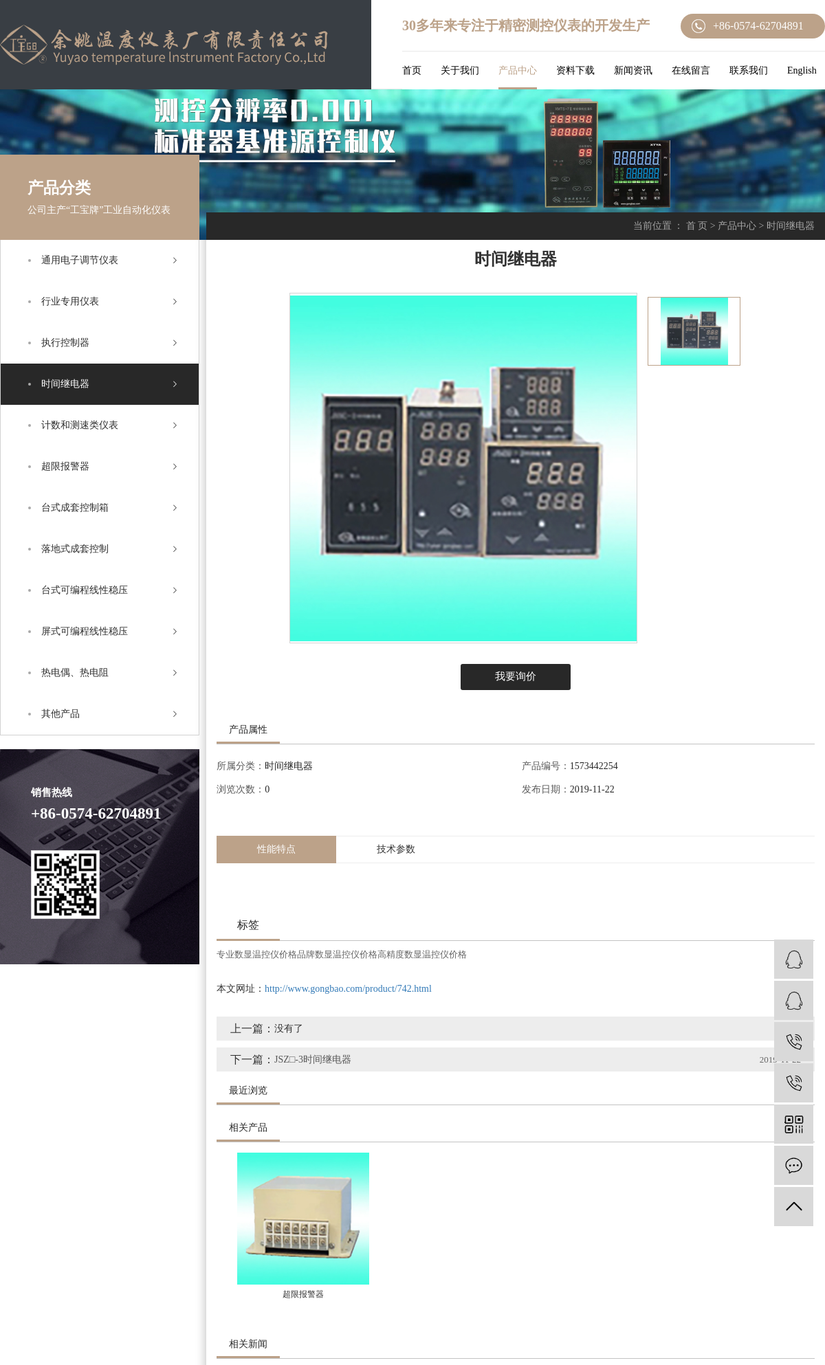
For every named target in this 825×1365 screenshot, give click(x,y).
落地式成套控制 (75, 549)
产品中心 (517, 70)
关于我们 (460, 70)
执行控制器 (65, 342)
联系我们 (748, 70)
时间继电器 (65, 384)
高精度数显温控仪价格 (422, 954)
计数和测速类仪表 (79, 425)
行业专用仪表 (70, 301)
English (802, 70)
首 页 (697, 226)
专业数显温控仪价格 (257, 954)
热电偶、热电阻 (75, 672)
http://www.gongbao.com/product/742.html (348, 989)
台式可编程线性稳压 (84, 590)
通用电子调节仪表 (79, 260)
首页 (411, 70)
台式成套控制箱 (75, 507)
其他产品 (60, 714)
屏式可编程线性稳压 (84, 631)
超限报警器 (65, 466)
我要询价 (515, 676)
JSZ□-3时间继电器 (312, 1059)
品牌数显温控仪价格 (337, 954)
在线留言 (691, 70)
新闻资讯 (633, 70)
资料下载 (575, 70)
